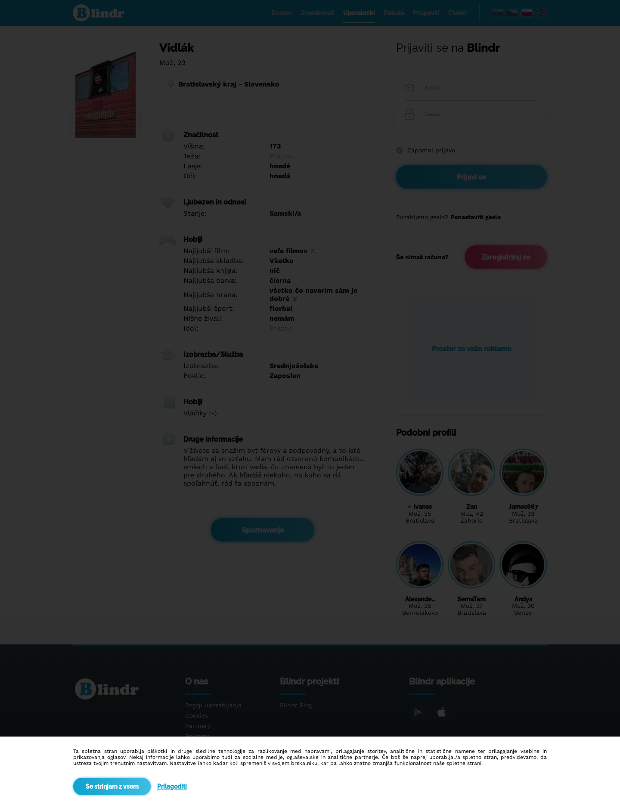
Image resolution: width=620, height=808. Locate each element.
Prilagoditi (172, 786)
